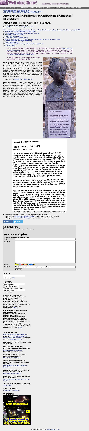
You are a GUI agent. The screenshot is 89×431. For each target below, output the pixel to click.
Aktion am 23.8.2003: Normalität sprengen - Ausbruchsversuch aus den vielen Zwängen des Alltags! (33, 39)
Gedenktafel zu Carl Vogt (21, 218)
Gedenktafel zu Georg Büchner (23, 79)
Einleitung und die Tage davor (12, 373)
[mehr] (15, 307)
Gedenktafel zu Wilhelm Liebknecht (24, 216)
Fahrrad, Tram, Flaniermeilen (11, 358)
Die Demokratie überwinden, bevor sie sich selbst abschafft (15, 337)
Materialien (71, 7)
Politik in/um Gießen (23, 10)
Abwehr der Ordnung (36, 11)
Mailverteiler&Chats (16, 339)
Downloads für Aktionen (12, 42)
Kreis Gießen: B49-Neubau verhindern (14, 334)
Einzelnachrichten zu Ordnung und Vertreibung (18, 41)
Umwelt (32, 7)
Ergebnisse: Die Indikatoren (11, 390)
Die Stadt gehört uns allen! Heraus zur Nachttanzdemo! (20, 31)
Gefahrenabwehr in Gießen (31, 12)
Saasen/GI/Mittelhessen (60, 7)
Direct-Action (4, 7)
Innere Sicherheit (17, 12)
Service (78, 7)
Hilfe (13, 278)
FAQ (58, 429)
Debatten (48, 7)
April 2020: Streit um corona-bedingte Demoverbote (19, 27)
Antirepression (14, 7)
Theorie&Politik (40, 7)
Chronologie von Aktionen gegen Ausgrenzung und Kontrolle (22, 33)
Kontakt (48, 429)
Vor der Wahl (7, 385)
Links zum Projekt (10, 45)
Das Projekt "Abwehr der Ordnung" (14, 34)
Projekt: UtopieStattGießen (12, 36)
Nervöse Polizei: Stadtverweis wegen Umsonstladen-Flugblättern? (24, 44)
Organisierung (24, 7)
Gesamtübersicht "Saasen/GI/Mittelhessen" (21, 55)
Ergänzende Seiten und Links (12, 350)
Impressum (53, 429)
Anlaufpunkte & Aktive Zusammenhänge (16, 37)
